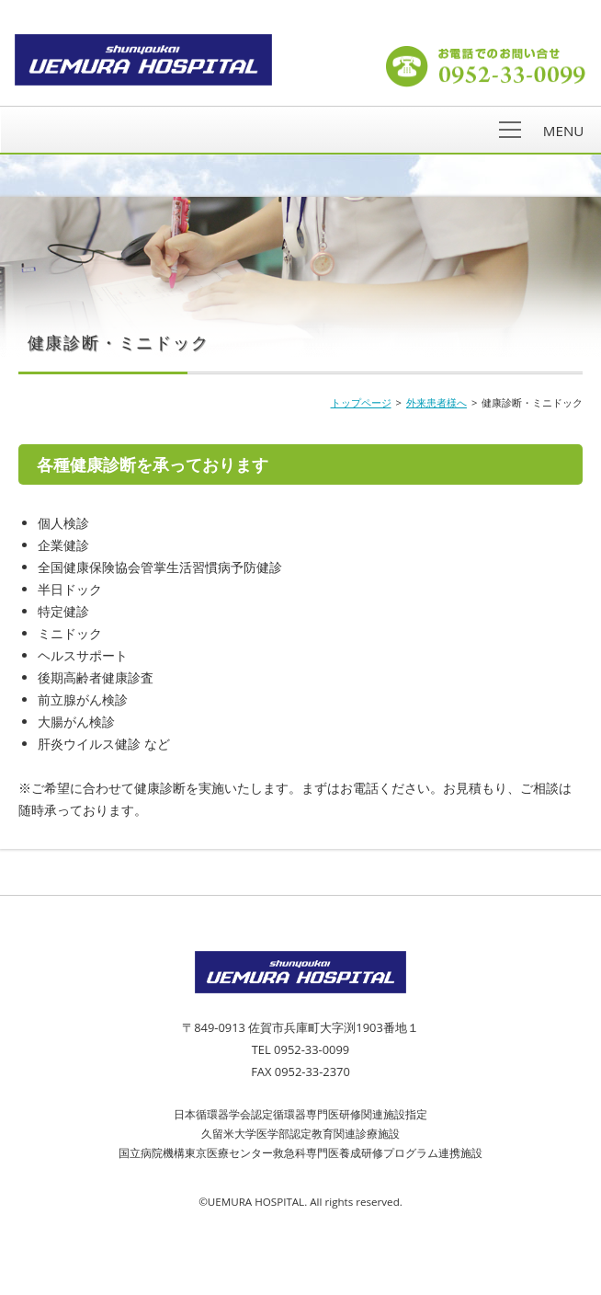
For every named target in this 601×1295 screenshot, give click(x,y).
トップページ (361, 402)
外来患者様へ (436, 402)
